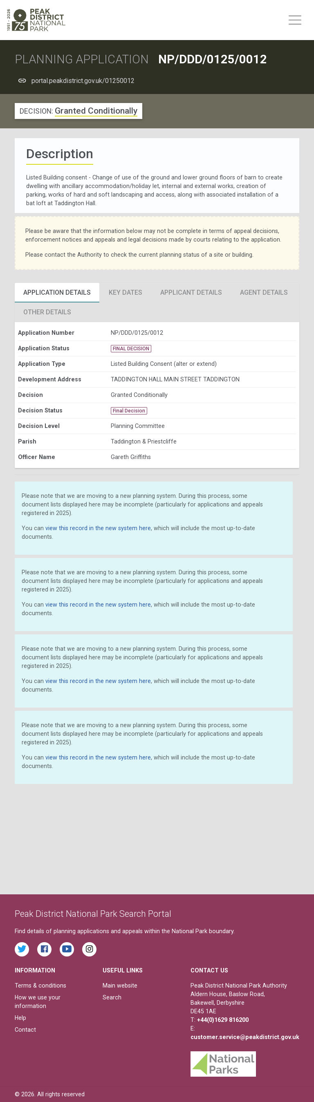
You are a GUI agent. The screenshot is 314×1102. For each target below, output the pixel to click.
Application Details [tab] (57, 292)
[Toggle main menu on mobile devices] (295, 20)
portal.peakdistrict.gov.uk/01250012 (83, 81)
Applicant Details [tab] (191, 292)
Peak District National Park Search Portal (93, 914)
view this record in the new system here (98, 528)
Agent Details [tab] (264, 292)
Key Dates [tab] (125, 292)
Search (112, 997)
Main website (120, 985)
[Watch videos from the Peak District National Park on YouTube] (67, 949)
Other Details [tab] (47, 312)
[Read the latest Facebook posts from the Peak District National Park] (44, 949)
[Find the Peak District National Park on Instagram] (89, 949)
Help (20, 1018)
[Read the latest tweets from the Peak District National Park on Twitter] (22, 949)
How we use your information (38, 1001)
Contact (25, 1029)
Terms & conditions (40, 985)
